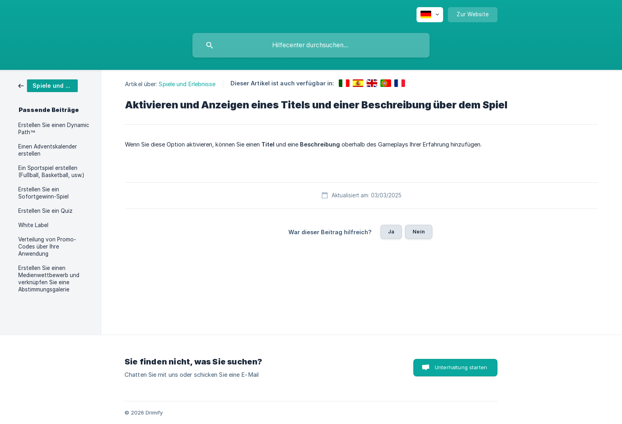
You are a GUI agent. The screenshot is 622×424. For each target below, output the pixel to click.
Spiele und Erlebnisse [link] (187, 84)
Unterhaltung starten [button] (461, 367)
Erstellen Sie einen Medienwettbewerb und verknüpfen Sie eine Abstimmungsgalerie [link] (48, 279)
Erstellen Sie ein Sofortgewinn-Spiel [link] (43, 193)
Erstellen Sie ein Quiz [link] (45, 211)
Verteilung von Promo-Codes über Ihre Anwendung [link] (47, 246)
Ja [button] (391, 231)
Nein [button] (419, 231)
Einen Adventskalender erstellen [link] (47, 150)
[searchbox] (311, 45)
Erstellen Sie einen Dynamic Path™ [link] (53, 128)
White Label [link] (33, 225)
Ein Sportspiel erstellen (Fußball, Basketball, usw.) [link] (51, 171)
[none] (430, 14)
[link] (48, 85)
